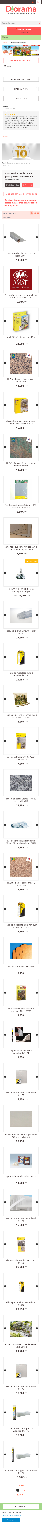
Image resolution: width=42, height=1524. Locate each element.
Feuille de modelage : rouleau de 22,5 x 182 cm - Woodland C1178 (21, 842)
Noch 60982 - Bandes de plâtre (21, 337)
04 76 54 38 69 (27, 185)
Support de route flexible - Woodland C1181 (21, 1051)
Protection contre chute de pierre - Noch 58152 (21, 1345)
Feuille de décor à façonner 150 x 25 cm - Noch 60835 (21, 716)
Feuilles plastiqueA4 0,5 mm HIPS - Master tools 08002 (21, 506)
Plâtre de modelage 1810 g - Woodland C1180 (21, 674)
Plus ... (5, 136)
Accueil (5, 42)
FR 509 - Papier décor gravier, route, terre (21, 884)
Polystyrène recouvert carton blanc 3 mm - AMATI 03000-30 (21, 296)
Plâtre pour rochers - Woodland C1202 (21, 1303)
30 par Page (8, 217)
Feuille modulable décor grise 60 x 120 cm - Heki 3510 (21, 1135)
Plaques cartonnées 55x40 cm (21, 966)
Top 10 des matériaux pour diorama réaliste (16, 163)
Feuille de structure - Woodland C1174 (21, 1219)
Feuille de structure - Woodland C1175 (21, 1093)
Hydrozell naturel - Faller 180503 (21, 1176)
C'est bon (11, 1520)
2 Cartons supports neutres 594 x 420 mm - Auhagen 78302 (21, 548)
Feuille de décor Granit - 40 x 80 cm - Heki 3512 (21, 800)
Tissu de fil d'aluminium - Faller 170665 (21, 632)
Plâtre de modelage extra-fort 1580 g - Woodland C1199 (21, 926)
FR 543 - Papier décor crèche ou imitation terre (21, 464)
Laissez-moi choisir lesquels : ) (11, 1515)
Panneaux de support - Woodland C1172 (21, 1471)
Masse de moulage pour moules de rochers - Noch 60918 (21, 422)
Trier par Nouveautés (10, 213)
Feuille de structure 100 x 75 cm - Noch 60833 (21, 758)
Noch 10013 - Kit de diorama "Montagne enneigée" (21, 590)
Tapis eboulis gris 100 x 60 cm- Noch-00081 (21, 254)
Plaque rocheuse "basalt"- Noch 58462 (21, 1261)
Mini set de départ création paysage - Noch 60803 (21, 1009)
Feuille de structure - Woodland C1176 (21, 1387)
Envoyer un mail (12, 185)
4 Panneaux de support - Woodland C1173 (21, 1429)
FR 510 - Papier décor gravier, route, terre (21, 380)
